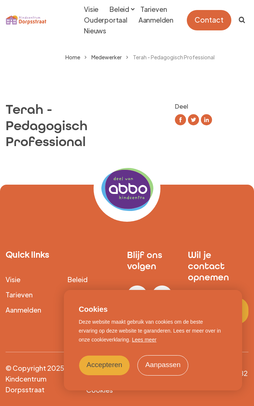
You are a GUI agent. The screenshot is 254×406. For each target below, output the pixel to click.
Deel (181, 106)
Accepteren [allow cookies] (104, 365)
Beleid (78, 279)
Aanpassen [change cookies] (162, 365)
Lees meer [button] (144, 340)
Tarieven (19, 294)
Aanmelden (23, 310)
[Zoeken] (241, 20)
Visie (13, 279)
